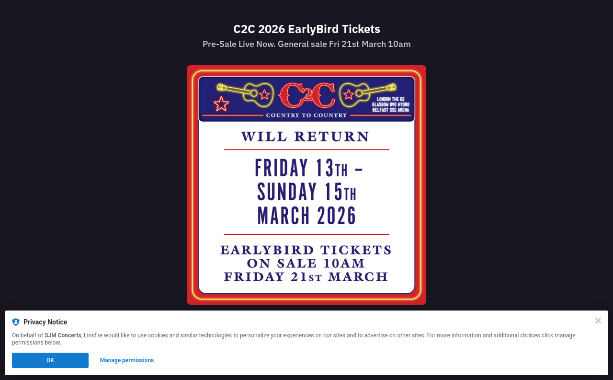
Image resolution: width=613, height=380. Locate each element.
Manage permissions (127, 360)
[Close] (598, 320)
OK (50, 360)
